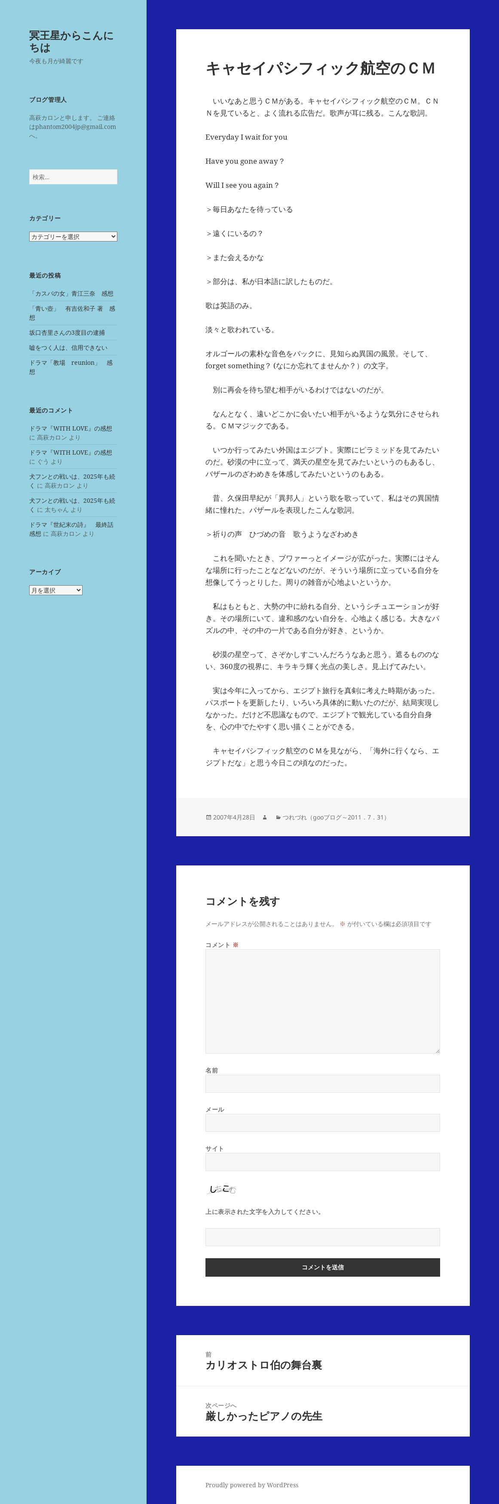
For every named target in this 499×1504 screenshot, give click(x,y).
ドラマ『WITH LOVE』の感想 (70, 428)
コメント (222, 945)
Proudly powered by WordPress (251, 1485)
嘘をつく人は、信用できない (68, 347)
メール (214, 1109)
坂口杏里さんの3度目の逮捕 (67, 332)
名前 (211, 1070)
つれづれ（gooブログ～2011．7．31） (336, 817)
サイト (214, 1148)
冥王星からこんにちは (71, 41)
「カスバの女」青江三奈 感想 (71, 293)
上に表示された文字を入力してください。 (265, 1211)
